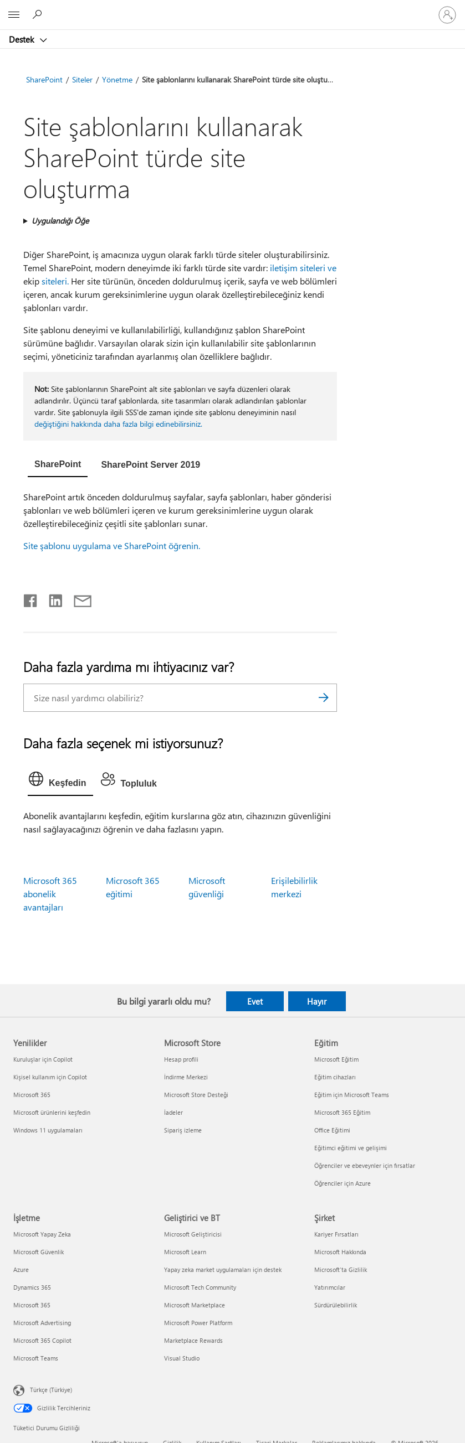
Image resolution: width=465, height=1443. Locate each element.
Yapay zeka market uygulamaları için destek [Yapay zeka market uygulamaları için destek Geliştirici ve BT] (223, 1269)
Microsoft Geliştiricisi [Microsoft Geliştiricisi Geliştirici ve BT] (193, 1234)
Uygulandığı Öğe (60, 220)
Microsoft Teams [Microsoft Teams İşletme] (35, 1358)
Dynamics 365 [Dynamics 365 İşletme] (32, 1287)
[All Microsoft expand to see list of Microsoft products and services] (14, 15)
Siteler (82, 79)
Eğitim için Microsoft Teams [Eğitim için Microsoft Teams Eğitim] (351, 1094)
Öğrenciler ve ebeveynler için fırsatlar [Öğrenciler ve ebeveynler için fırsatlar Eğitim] (364, 1165)
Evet (255, 1001)
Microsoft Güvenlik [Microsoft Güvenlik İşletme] (38, 1252)
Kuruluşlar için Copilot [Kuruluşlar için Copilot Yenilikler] (43, 1059)
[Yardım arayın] (38, 14)
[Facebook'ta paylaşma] (31, 598)
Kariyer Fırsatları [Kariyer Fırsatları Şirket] (336, 1234)
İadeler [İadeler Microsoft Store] (173, 1112)
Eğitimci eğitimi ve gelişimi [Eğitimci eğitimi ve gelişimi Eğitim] (350, 1148)
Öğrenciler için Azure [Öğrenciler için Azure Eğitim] (342, 1183)
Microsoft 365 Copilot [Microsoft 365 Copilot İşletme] (42, 1340)
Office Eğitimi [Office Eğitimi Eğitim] (332, 1130)
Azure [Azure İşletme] (21, 1269)
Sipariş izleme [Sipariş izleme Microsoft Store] (183, 1130)
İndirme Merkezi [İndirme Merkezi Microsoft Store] (186, 1077)
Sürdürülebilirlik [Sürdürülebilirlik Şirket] (335, 1305)
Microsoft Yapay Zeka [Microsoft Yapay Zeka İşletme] (42, 1234)
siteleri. (55, 281)
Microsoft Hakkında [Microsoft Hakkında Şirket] (340, 1252)
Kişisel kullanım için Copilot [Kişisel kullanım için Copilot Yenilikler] (50, 1077)
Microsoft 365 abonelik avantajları (50, 894)
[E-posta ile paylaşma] (77, 598)
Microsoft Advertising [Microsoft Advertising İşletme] (42, 1322)
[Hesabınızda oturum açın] (447, 15)
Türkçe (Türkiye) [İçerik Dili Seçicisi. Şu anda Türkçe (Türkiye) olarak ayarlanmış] (51, 1389)
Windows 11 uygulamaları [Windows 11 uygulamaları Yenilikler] (48, 1130)
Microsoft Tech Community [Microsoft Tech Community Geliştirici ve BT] (200, 1287)
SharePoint (44, 79)
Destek (22, 39)
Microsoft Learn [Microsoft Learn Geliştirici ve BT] (185, 1252)
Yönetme (117, 79)
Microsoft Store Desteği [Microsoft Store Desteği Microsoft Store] (196, 1094)
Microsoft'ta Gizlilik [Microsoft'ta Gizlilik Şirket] (340, 1269)
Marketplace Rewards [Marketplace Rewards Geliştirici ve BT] (193, 1340)
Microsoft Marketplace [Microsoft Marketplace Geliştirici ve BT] (194, 1305)
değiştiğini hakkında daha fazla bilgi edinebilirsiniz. (118, 423)
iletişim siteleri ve (303, 267)
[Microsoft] (232, 8)
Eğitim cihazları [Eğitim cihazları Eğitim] (335, 1077)
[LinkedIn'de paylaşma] (51, 598)
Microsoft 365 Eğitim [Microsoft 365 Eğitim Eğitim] (342, 1112)
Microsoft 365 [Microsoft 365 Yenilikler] (31, 1094)
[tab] (58, 465)
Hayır (316, 1001)
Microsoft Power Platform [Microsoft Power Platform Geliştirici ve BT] (198, 1322)
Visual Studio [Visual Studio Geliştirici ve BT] (182, 1358)
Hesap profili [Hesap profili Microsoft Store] (181, 1059)
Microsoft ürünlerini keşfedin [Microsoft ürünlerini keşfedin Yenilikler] (51, 1112)
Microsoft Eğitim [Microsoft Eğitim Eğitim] (336, 1059)
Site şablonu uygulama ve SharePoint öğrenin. (111, 545)
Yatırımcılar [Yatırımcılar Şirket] (329, 1287)
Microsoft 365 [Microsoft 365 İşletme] (31, 1305)
